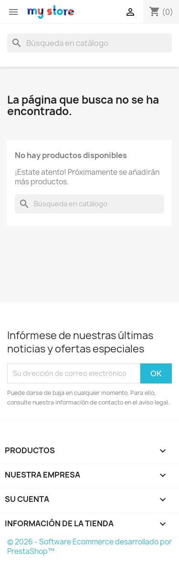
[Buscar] (89, 43)
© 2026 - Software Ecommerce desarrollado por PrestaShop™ (89, 546)
